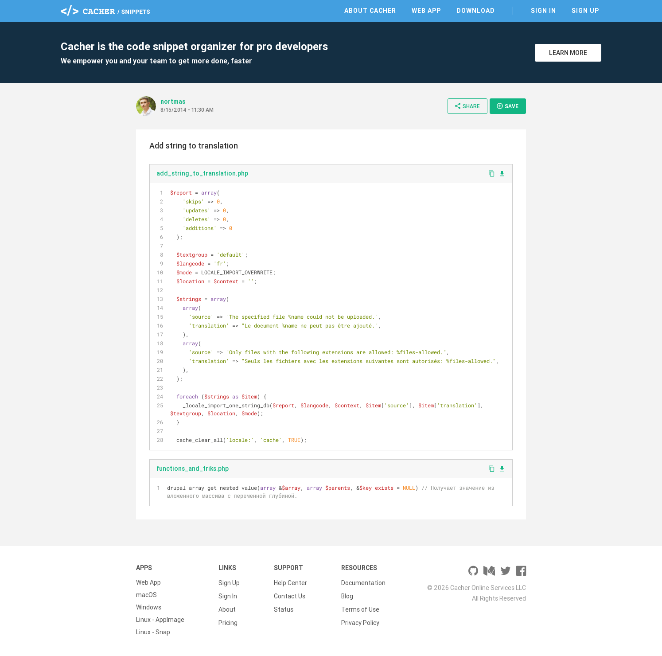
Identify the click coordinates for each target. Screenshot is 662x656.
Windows (148, 607)
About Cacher (370, 11)
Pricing (228, 620)
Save (507, 105)
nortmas (173, 101)
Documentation (363, 582)
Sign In (543, 11)
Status (283, 607)
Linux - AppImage (160, 620)
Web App (426, 11)
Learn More (568, 53)
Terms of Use (360, 607)
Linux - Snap (153, 632)
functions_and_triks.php (192, 468)
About (227, 607)
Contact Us (289, 595)
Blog (347, 595)
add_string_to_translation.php (202, 173)
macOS (146, 595)
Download (475, 11)
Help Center (290, 582)
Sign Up (585, 11)
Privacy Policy (360, 620)
